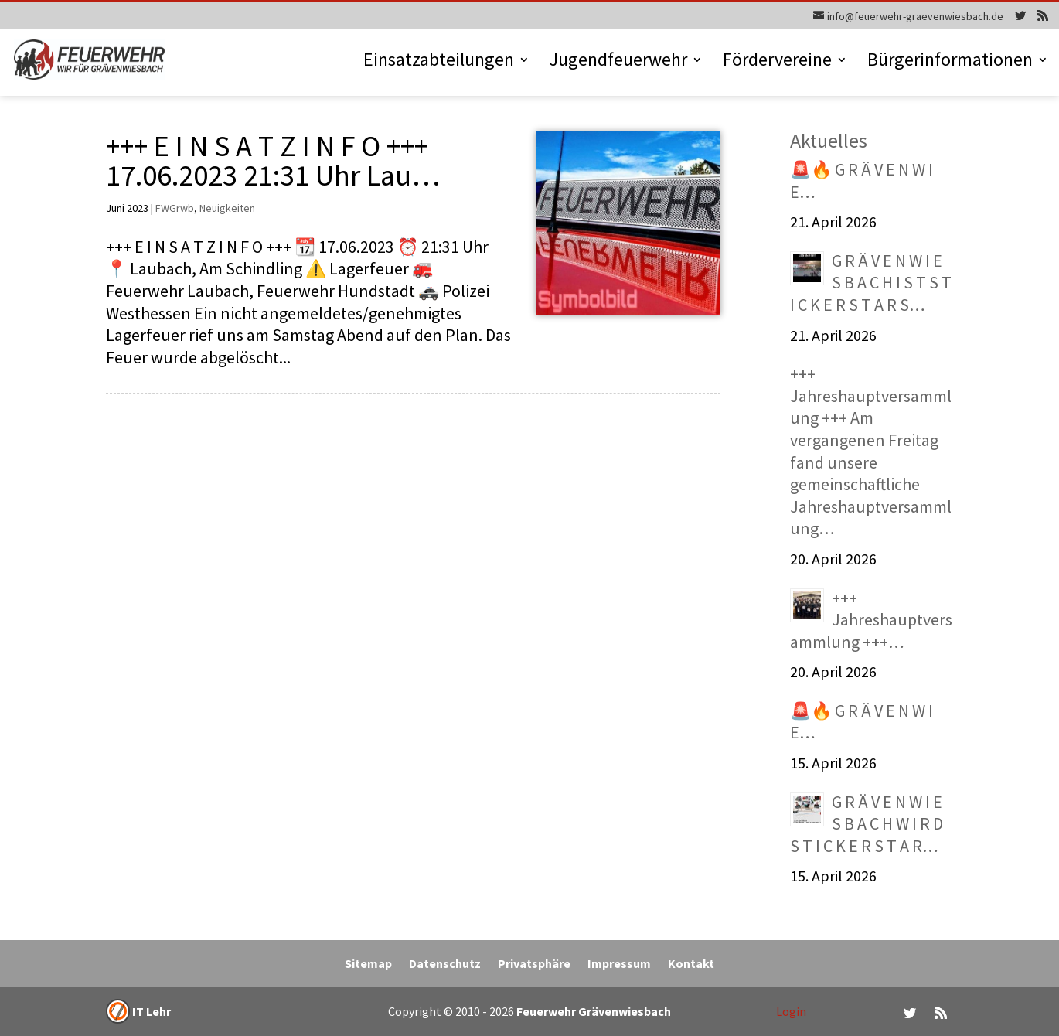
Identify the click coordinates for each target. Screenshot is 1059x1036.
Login (791, 1011)
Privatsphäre (534, 964)
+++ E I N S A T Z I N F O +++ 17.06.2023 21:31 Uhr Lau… (273, 160)
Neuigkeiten (227, 208)
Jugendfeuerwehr (618, 62)
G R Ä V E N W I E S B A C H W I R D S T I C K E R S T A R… (866, 824)
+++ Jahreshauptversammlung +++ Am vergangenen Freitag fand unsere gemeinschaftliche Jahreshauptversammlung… (871, 451)
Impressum (619, 964)
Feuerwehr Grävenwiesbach (592, 1011)
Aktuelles (828, 140)
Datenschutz (445, 964)
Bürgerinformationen (950, 62)
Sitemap (368, 964)
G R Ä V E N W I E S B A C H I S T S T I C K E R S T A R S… (871, 282)
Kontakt (691, 964)
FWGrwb (174, 208)
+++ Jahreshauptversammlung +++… (871, 620)
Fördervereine (777, 62)
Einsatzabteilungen (438, 62)
